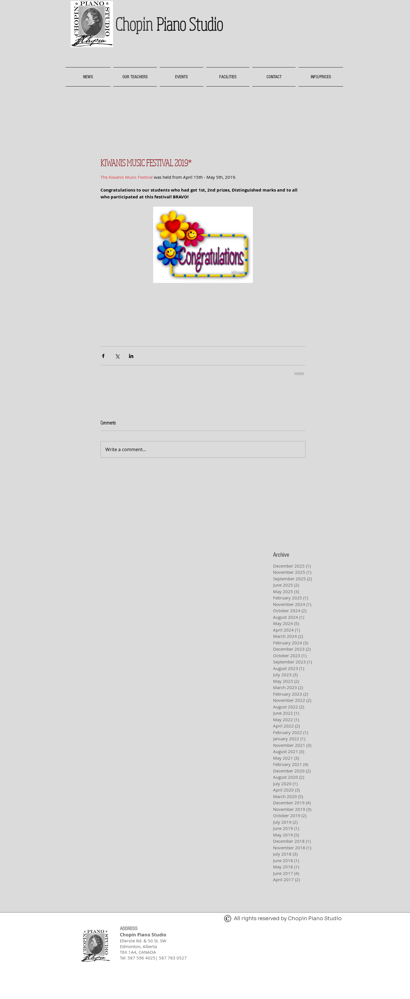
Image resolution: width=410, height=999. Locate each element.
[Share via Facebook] (103, 356)
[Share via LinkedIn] (131, 356)
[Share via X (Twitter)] (117, 356)
